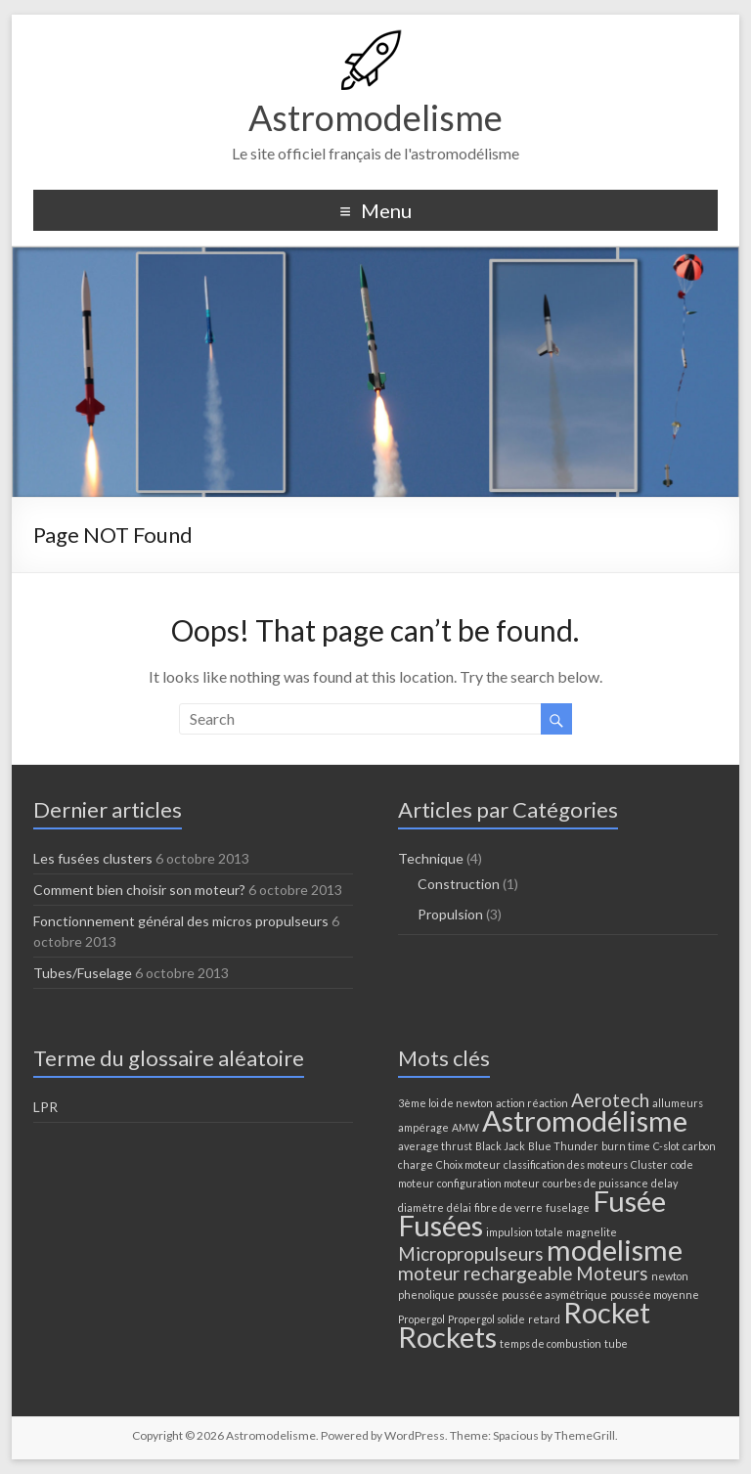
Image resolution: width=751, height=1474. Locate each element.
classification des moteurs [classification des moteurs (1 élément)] (566, 1164)
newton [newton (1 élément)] (669, 1276)
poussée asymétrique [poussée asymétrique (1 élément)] (554, 1294)
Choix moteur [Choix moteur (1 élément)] (468, 1164)
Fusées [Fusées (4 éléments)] (440, 1225)
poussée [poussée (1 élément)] (478, 1294)
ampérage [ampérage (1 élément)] (423, 1127)
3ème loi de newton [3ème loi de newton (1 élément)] (445, 1102)
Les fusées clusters (93, 858)
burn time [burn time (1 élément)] (625, 1145)
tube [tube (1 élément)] (616, 1343)
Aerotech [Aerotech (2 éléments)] (610, 1100)
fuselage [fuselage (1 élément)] (568, 1207)
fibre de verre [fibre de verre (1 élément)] (508, 1207)
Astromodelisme (375, 117)
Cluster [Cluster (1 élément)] (649, 1164)
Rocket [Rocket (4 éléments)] (606, 1312)
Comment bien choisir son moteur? (139, 889)
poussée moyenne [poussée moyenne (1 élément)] (654, 1294)
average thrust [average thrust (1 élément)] (435, 1145)
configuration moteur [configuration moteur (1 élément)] (488, 1183)
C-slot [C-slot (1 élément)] (666, 1145)
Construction (459, 883)
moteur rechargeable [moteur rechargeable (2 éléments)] (485, 1273)
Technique (431, 858)
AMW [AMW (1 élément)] (465, 1127)
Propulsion (450, 914)
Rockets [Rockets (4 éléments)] (447, 1336)
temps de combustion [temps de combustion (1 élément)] (550, 1343)
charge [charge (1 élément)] (415, 1164)
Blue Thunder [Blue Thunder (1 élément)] (563, 1145)
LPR (45, 1106)
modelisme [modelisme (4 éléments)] (615, 1249)
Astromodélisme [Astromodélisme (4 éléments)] (584, 1120)
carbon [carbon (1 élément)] (699, 1145)
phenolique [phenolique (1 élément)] (426, 1294)
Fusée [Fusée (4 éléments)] (629, 1201)
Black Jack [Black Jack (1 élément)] (500, 1145)
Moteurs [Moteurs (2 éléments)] (612, 1273)
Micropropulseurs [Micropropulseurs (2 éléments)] (471, 1253)
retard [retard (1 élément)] (544, 1319)
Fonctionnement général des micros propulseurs (181, 921)
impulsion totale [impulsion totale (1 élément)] (524, 1232)
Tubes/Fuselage (82, 972)
